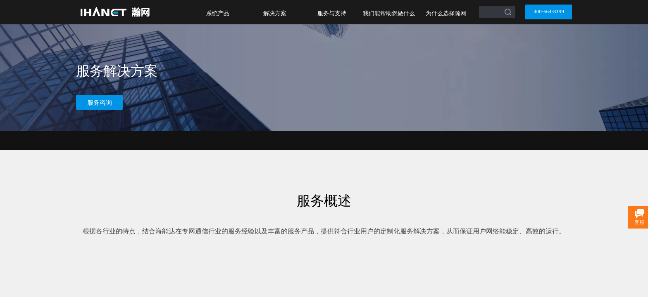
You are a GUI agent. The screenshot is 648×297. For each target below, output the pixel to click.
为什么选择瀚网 (446, 13)
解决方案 (274, 13)
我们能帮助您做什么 (389, 13)
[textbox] (486, 9)
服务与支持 (331, 13)
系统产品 (217, 13)
